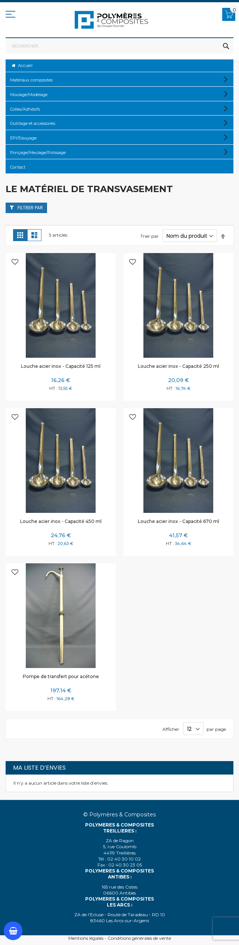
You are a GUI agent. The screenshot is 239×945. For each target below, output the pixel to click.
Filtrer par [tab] (30, 207)
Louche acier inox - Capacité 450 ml (61, 521)
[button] (15, 262)
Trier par (149, 236)
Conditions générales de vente (139, 938)
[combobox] (119, 46)
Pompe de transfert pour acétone (61, 676)
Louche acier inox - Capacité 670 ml (178, 521)
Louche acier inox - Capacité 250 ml (178, 366)
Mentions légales (85, 938)
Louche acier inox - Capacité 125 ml (60, 366)
